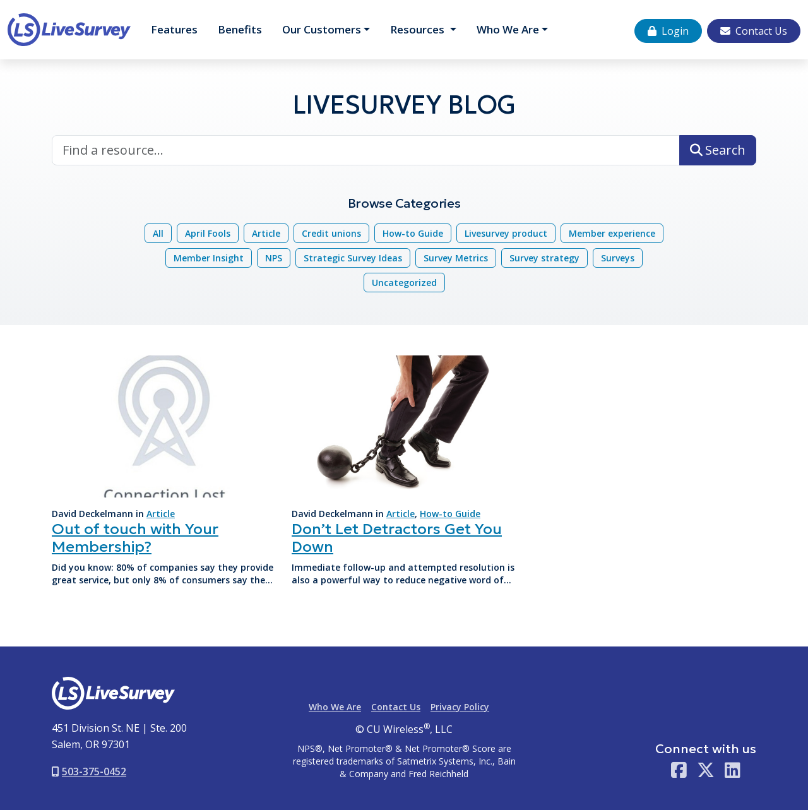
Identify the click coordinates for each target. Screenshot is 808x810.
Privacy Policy (460, 707)
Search (718, 149)
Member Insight (209, 258)
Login (668, 31)
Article (266, 233)
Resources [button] (418, 29)
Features (174, 29)
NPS (273, 258)
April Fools (207, 233)
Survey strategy (544, 258)
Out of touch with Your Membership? (135, 538)
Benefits (240, 29)
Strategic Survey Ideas (353, 258)
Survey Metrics (456, 258)
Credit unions (331, 233)
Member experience (612, 233)
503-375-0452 (89, 771)
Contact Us (753, 31)
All (158, 233)
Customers (321, 29)
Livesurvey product (506, 233)
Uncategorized (404, 283)
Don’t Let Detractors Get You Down (397, 538)
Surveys (617, 258)
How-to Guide (413, 233)
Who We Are (508, 29)
